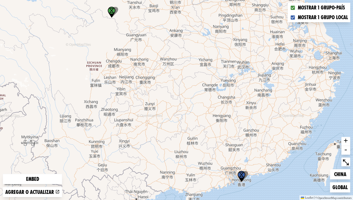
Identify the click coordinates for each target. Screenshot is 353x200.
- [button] (346, 150)
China (342, 173)
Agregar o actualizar (32, 192)
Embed (32, 179)
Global (341, 186)
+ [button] (346, 141)
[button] (241, 176)
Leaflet (307, 197)
